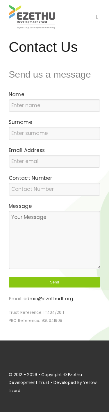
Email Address (27, 150)
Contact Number (30, 178)
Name (16, 94)
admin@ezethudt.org (48, 298)
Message (20, 206)
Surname (20, 122)
